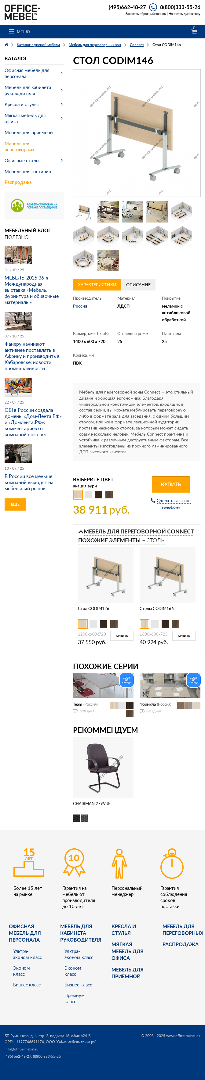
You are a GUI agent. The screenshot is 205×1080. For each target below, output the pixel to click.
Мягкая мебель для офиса (25, 118)
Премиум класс (74, 998)
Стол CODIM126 (93, 608)
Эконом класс (21, 971)
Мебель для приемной (29, 132)
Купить (171, 484)
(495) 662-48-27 (18, 1056)
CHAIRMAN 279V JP (92, 803)
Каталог (16, 58)
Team (77, 704)
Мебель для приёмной (128, 973)
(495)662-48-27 (127, 7)
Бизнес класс (27, 985)
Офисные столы (22, 160)
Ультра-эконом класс (27, 954)
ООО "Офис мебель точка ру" (71, 1041)
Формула (148, 704)
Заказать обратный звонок (146, 13)
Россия (80, 306)
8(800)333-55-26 (180, 7)
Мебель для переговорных (19, 146)
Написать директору (184, 13)
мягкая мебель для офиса (128, 951)
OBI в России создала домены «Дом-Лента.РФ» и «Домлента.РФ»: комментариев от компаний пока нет (33, 422)
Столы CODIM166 (157, 608)
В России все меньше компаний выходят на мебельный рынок (29, 482)
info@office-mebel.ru (21, 1049)
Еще (15, 504)
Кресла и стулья (21, 104)
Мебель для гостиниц (28, 171)
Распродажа (18, 182)
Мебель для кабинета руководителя (28, 90)
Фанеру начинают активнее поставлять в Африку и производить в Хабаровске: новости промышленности (32, 356)
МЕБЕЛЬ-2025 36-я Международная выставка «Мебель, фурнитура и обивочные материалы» (32, 289)
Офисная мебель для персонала (27, 73)
